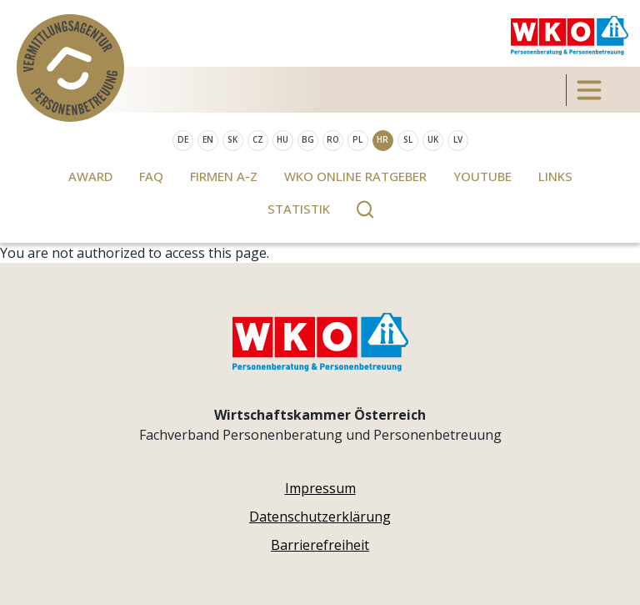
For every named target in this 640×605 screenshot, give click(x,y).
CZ (257, 139)
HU (282, 139)
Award (90, 176)
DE (183, 139)
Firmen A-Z (224, 176)
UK (433, 139)
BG (308, 139)
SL (407, 139)
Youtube (482, 176)
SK (233, 139)
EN (207, 139)
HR (382, 139)
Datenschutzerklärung (320, 516)
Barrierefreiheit (320, 545)
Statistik (299, 208)
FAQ (151, 176)
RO (333, 139)
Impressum (320, 488)
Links (555, 176)
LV (457, 139)
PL (357, 139)
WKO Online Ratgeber (355, 176)
